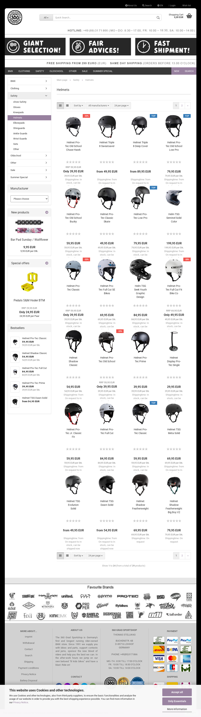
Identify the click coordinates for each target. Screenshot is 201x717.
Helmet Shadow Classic (73, 361)
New (176, 71)
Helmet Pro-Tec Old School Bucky (73, 218)
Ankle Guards (20, 133)
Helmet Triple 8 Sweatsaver (107, 144)
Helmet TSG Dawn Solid (107, 503)
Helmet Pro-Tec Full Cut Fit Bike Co (174, 289)
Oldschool (56, 71)
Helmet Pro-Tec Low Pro (140, 216)
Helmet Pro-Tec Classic (73, 287)
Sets (15, 144)
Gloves (16, 107)
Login (172, 5)
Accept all (177, 692)
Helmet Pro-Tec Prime (140, 359)
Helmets (17, 117)
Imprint (28, 636)
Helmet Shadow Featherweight (140, 505)
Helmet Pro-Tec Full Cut (107, 431)
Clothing (24, 71)
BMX (10, 71)
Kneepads (18, 112)
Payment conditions (28, 668)
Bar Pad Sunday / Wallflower (29, 239)
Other (72, 71)
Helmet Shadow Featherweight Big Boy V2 (174, 507)
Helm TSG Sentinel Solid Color (173, 218)
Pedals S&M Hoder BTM (29, 300)
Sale (85, 71)
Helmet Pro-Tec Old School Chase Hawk (73, 146)
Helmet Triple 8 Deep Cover (140, 144)
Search (147, 5)
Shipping (28, 661)
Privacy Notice (20, 702)
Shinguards (19, 128)
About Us (131, 5)
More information (177, 709)
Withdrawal (28, 643)
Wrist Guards (20, 138)
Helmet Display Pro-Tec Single (174, 361)
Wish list (186, 5)
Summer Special (103, 71)
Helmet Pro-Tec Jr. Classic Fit (73, 433)
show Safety (19, 101)
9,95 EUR (29, 247)
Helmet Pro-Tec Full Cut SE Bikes (107, 289)
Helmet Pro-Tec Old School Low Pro (174, 146)
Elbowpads (19, 122)
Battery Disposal (28, 680)
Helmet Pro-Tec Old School (107, 359)
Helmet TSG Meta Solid (174, 431)
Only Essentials (177, 701)
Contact (29, 649)
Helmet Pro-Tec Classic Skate (107, 218)
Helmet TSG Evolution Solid (73, 505)
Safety (40, 71)
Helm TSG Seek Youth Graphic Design (140, 291)
